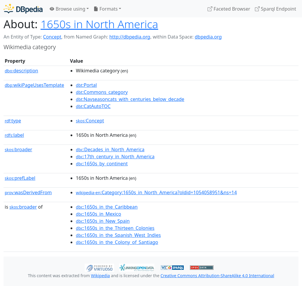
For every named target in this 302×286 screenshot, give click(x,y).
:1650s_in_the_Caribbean (107, 207)
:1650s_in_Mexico (98, 214)
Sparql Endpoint (275, 9)
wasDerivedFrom (28, 192)
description (21, 70)
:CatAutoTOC (93, 106)
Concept (52, 37)
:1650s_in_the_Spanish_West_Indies (118, 235)
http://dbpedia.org (129, 37)
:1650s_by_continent (102, 163)
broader (18, 149)
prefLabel (20, 178)
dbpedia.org (208, 37)
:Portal (86, 85)
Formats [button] (106, 9)
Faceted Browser (229, 9)
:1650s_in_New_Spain (103, 221)
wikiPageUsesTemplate (34, 85)
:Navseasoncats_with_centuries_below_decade (130, 99)
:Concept (90, 120)
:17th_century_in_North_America (115, 156)
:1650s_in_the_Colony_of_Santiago (117, 242)
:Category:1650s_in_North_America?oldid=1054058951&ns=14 (156, 192)
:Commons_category (102, 92)
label (14, 135)
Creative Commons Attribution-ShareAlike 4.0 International (217, 275)
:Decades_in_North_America (110, 149)
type (13, 120)
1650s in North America (99, 23)
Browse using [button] (67, 9)
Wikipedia (100, 275)
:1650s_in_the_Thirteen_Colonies (115, 228)
